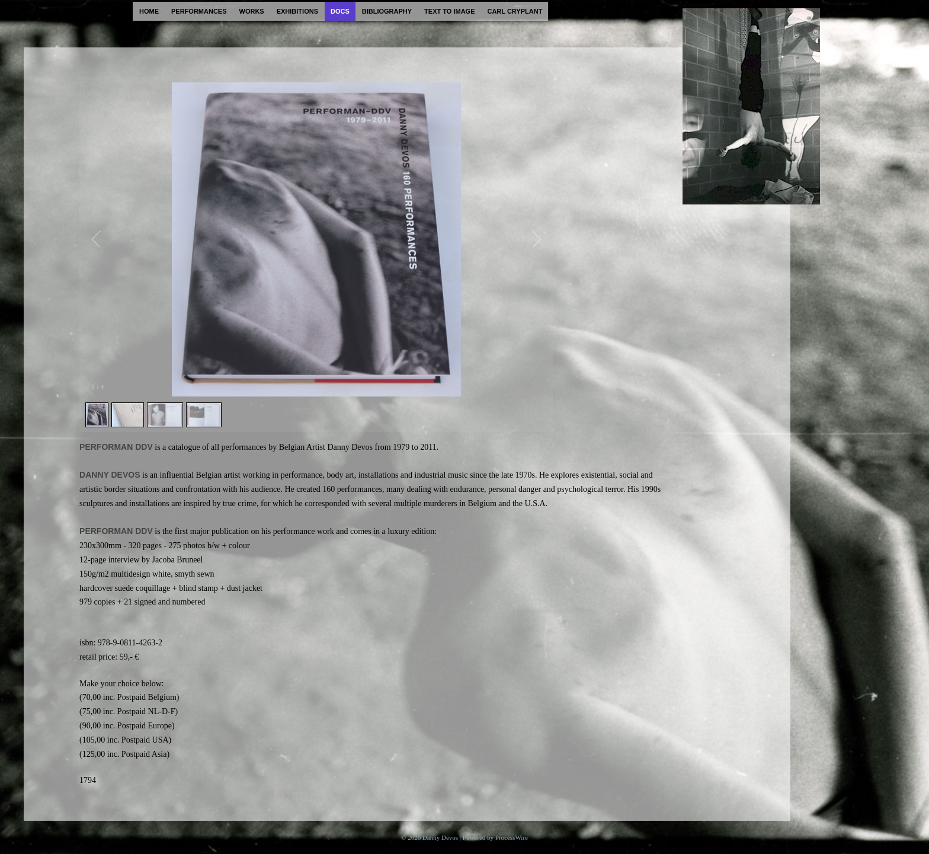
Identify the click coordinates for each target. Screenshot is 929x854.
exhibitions (297, 11)
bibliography (387, 11)
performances (199, 11)
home (149, 11)
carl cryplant (514, 11)
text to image (449, 11)
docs (340, 11)
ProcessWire (511, 837)
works (251, 11)
